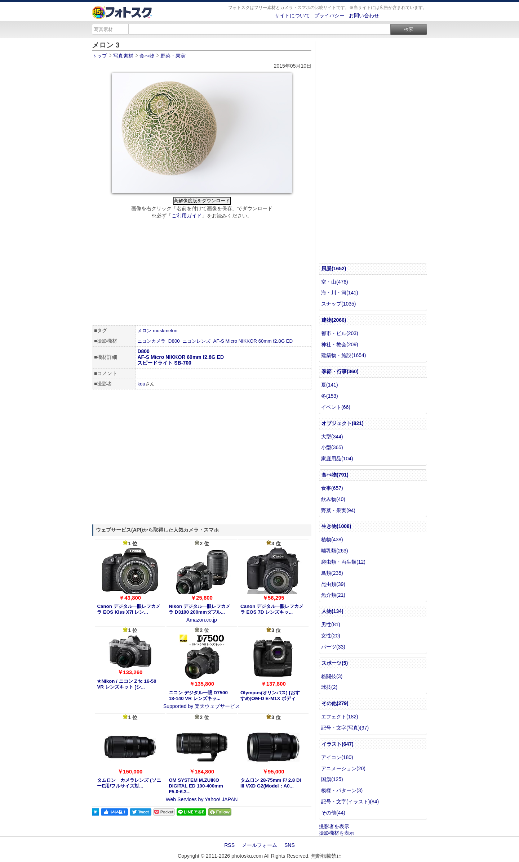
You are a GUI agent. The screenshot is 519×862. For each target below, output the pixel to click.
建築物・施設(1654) (343, 355)
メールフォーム (259, 845)
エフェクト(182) (339, 716)
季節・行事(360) (340, 371)
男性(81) (330, 624)
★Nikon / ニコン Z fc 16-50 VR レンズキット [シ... (126, 684)
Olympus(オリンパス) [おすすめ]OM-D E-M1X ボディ (270, 695)
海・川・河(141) (339, 292)
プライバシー (329, 15)
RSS (229, 845)
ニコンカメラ (151, 341)
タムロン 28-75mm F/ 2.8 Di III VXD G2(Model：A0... (270, 783)
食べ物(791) (335, 475)
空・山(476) (334, 282)
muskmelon (165, 330)
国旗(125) (332, 779)
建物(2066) (333, 320)
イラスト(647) (337, 744)
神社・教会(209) (339, 344)
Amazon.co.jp (201, 620)
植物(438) (332, 539)
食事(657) (332, 488)
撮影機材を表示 (336, 833)
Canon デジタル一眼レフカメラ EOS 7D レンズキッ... (271, 609)
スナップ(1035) (338, 304)
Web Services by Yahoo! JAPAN (202, 799)
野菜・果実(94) (338, 510)
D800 (174, 341)
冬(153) (329, 396)
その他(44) (333, 813)
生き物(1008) (336, 526)
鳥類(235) (332, 573)
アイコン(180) (337, 757)
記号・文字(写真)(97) (345, 728)
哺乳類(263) (334, 551)
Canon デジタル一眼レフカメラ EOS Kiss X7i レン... (128, 609)
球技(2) (329, 687)
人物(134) (332, 611)
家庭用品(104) (337, 458)
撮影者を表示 (334, 826)
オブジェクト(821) (342, 423)
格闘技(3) (331, 676)
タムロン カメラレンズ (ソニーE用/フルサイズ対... (129, 783)
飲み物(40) (333, 499)
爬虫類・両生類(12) (343, 562)
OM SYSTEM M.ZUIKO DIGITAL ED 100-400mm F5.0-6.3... (196, 785)
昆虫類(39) (333, 584)
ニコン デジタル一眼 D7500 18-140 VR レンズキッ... (198, 695)
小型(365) (332, 447)
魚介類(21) (333, 595)
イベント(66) (335, 407)
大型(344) (332, 436)
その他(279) (335, 703)
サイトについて (292, 15)
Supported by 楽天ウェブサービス (201, 706)
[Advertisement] (201, 273)
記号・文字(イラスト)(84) (350, 801)
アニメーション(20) (343, 768)
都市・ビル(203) (339, 333)
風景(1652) (333, 268)
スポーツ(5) (334, 663)
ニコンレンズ (196, 341)
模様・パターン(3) (342, 790)
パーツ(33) (333, 647)
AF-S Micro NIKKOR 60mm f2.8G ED (253, 341)
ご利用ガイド (187, 215)
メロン (144, 330)
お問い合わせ (364, 15)
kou (141, 384)
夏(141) (329, 385)
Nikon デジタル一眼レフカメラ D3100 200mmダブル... (199, 609)
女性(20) (330, 635)
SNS (289, 845)
